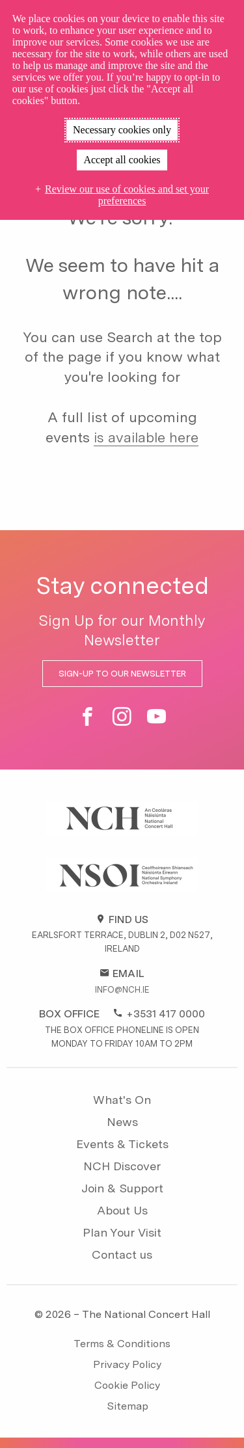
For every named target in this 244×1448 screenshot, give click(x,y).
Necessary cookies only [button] (122, 129)
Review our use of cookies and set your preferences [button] (127, 194)
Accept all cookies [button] (121, 159)
